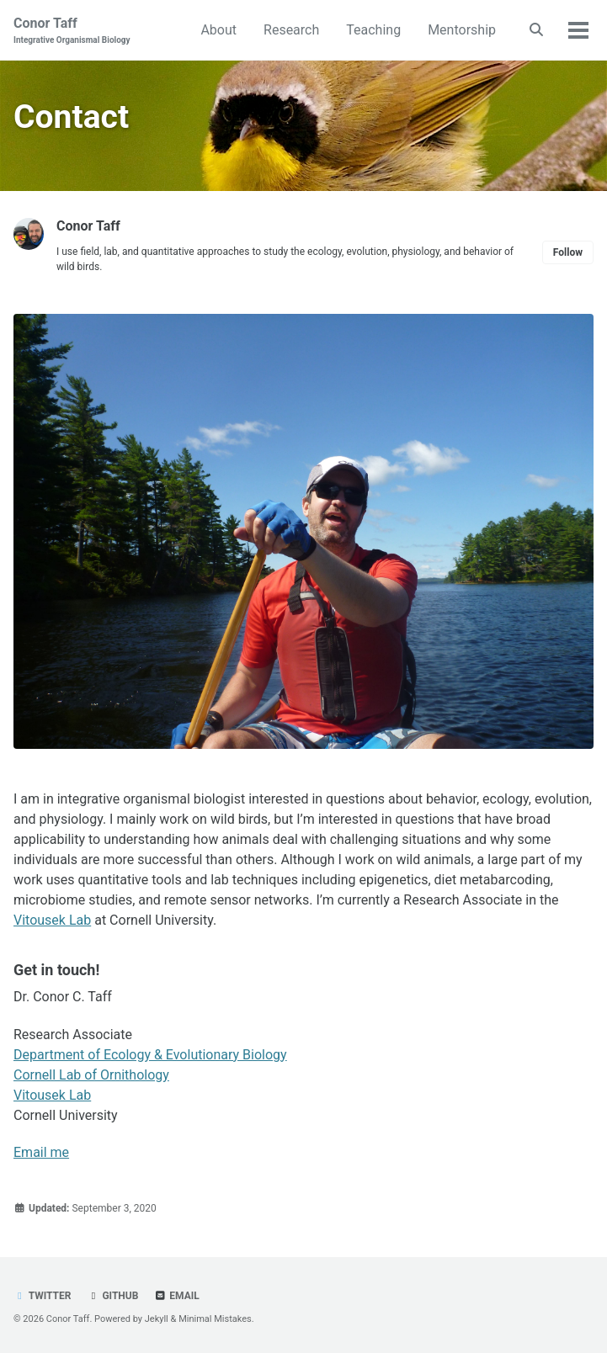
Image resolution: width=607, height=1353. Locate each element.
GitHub (112, 1296)
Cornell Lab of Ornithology (91, 1075)
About (218, 30)
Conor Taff (71, 30)
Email (176, 1296)
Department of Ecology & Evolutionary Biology (150, 1055)
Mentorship (462, 30)
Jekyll (156, 1318)
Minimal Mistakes (215, 1318)
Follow (568, 252)
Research (291, 30)
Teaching (373, 30)
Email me (41, 1152)
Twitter (42, 1296)
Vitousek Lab (52, 920)
